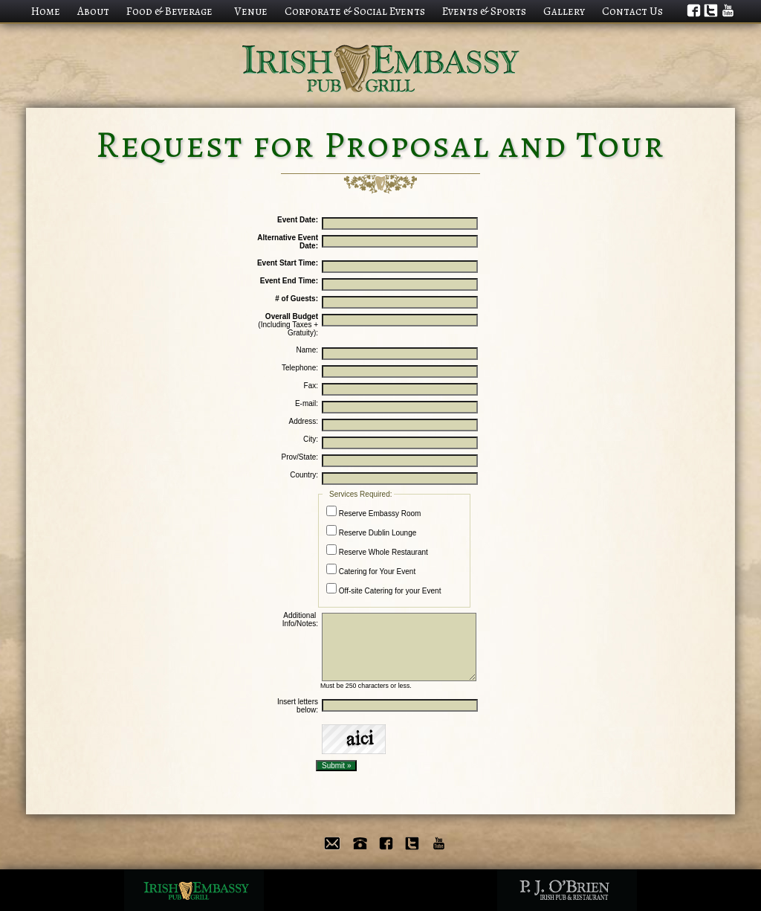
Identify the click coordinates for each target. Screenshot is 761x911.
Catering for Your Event (370, 570)
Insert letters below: (296, 706)
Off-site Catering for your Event (383, 589)
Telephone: (300, 368)
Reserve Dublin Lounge (371, 531)
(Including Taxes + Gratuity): (288, 324)
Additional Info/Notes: (300, 619)
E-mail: (306, 403)
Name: (307, 350)
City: (310, 439)
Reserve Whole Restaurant (377, 550)
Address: (303, 421)
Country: (304, 475)
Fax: (311, 386)
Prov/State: (300, 457)
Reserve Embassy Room (373, 512)
